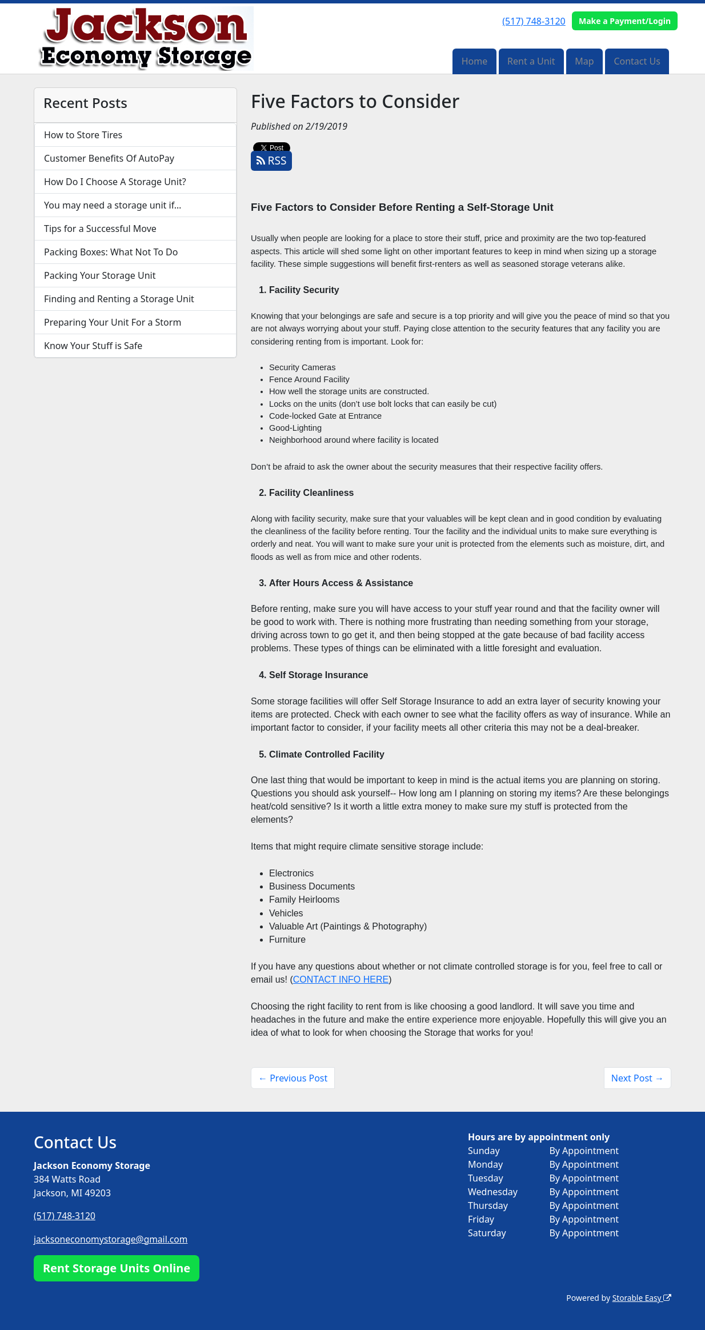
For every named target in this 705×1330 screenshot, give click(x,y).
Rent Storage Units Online (116, 1267)
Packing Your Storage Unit (100, 275)
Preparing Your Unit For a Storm (112, 322)
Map (584, 61)
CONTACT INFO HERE (340, 979)
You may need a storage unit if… (113, 205)
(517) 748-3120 (533, 21)
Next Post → (637, 1078)
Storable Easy (641, 1297)
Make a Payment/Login (625, 20)
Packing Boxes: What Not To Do (111, 252)
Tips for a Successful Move (100, 228)
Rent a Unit (531, 61)
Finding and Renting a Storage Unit (119, 299)
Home (475, 61)
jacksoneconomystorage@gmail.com (112, 1238)
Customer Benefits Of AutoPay (109, 158)
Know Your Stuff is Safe (93, 345)
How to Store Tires (83, 135)
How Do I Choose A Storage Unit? (115, 181)
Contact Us (637, 61)
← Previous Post (292, 1078)
